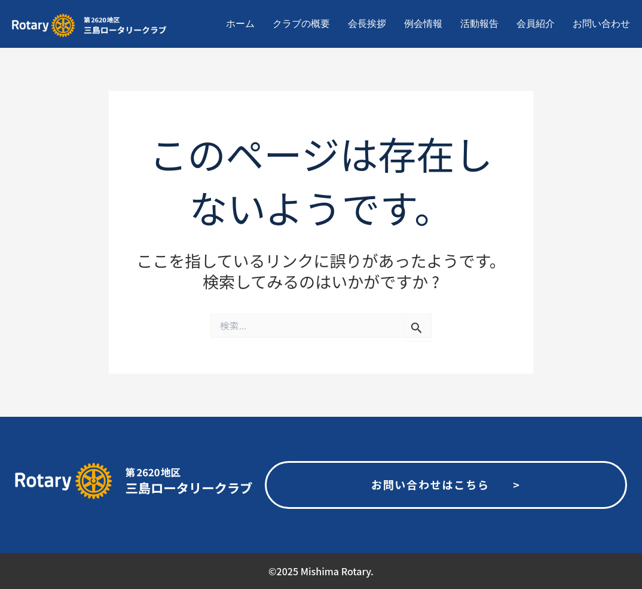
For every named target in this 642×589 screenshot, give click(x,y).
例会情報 (423, 23)
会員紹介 (535, 23)
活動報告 (479, 23)
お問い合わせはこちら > (446, 484)
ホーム (240, 23)
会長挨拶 (367, 23)
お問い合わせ (601, 23)
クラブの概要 (301, 23)
